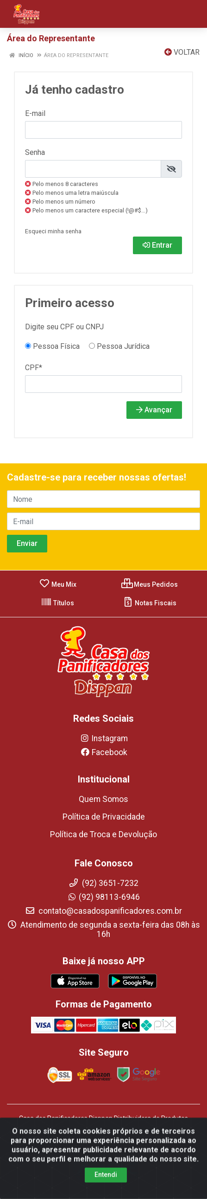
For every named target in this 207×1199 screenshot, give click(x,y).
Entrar (157, 245)
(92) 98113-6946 (103, 897)
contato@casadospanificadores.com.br (103, 911)
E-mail (35, 113)
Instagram (104, 738)
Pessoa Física (52, 346)
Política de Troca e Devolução (103, 834)
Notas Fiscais (149, 603)
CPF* (33, 367)
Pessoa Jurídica (119, 346)
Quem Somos (103, 799)
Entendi (105, 1185)
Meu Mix (57, 584)
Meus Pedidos (149, 584)
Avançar (154, 409)
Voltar (182, 52)
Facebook (103, 752)
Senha (35, 152)
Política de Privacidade (104, 816)
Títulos (57, 603)
